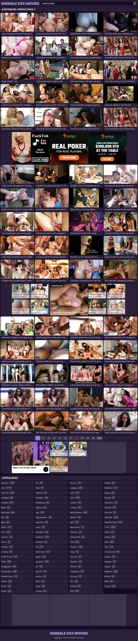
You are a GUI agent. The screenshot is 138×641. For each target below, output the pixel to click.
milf (74, 522)
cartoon (7, 537)
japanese (42, 561)
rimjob (110, 497)
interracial (43, 551)
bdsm (6, 527)
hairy (40, 527)
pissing (75, 586)
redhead (111, 488)
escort (6, 586)
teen (109, 542)
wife (109, 581)
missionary (77, 527)
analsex (7, 502)
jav (39, 566)
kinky (40, 586)
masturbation (79, 512)
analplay (7, 497)
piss (74, 581)
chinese (7, 547)
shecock (110, 512)
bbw (5, 522)
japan (41, 556)
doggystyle (9, 566)
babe (5, 507)
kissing (41, 591)
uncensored (112, 551)
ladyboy (76, 488)
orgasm (76, 547)
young (110, 586)
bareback (8, 512)
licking (76, 507)
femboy (41, 492)
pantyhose (77, 571)
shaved (111, 507)
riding (110, 492)
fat (39, 483)
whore (110, 576)
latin (75, 497)
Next (99, 438)
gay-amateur (44, 517)
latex (74, 492)
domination (9, 571)
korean (75, 483)
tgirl (109, 547)
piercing (76, 576)
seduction (111, 502)
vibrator (110, 561)
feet (40, 488)
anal (6, 488)
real (74, 591)
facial (6, 591)
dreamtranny (9, 576)
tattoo (110, 537)
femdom (42, 497)
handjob (42, 532)
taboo (110, 532)
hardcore (42, 537)
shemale (112, 517)
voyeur (110, 566)
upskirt (110, 556)
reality (110, 483)
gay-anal (42, 522)
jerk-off (41, 571)
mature (75, 517)
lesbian (76, 502)
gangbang (43, 502)
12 (88, 438)
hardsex (42, 542)
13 (93, 438)
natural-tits (77, 537)
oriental (76, 556)
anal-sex (7, 492)
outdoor (76, 561)
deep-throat (9, 556)
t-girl (110, 527)
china (6, 542)
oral (74, 542)
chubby (7, 551)
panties (75, 566)
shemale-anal (114, 522)
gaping (41, 507)
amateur (7, 483)
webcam (111, 571)
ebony (6, 581)
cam (6, 532)
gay (40, 512)
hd (40, 547)
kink (40, 581)
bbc (5, 517)
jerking (41, 576)
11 (82, 438)
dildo (6, 561)
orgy (74, 551)
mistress (76, 532)
